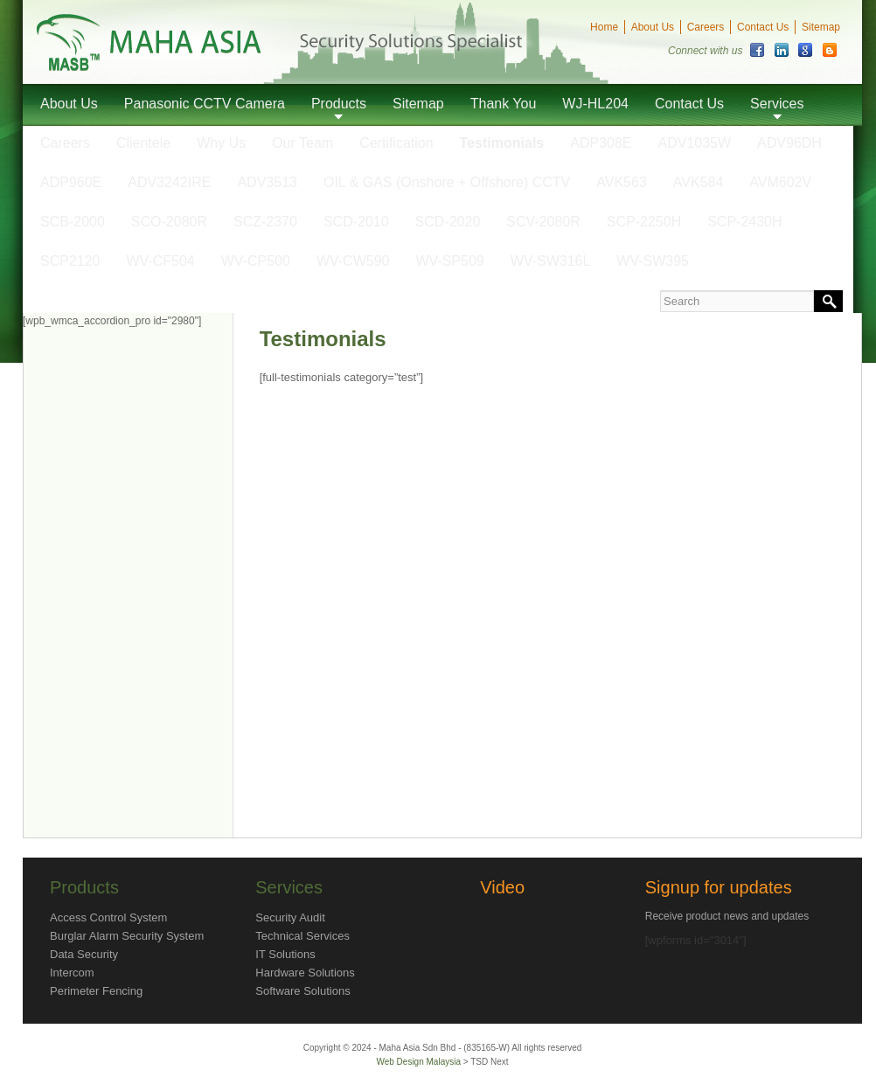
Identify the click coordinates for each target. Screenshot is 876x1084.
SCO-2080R (169, 221)
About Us (652, 27)
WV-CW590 (353, 261)
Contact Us (763, 27)
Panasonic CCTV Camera (204, 103)
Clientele (143, 143)
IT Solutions (285, 954)
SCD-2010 (356, 221)
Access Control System (108, 917)
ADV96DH (789, 143)
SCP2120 (70, 261)
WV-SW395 (652, 261)
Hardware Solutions (304, 972)
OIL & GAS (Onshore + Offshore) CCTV (446, 182)
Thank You (503, 103)
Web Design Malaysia (419, 1062)
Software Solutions (302, 990)
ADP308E (600, 143)
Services (776, 103)
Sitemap (821, 27)
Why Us (221, 143)
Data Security (84, 954)
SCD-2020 (448, 221)
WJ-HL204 (595, 103)
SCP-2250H (644, 221)
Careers (706, 27)
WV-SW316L (551, 261)
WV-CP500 (255, 261)
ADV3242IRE (169, 182)
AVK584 (698, 182)
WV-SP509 (449, 261)
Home (604, 27)
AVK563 (621, 182)
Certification (396, 143)
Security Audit (290, 917)
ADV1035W (695, 143)
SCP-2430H (744, 221)
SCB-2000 (72, 221)
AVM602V (780, 182)
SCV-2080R (543, 221)
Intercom (72, 972)
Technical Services (302, 935)
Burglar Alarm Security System (127, 935)
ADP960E (70, 182)
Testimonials (502, 143)
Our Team (302, 143)
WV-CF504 (161, 261)
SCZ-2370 (265, 221)
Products (338, 103)
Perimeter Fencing (96, 990)
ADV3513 (267, 182)
